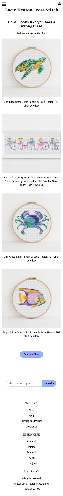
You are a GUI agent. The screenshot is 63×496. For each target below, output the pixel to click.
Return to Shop (31, 354)
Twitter (31, 458)
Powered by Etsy (31, 489)
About (32, 415)
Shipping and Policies (31, 421)
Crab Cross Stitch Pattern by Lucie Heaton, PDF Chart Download (31, 256)
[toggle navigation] (4, 4)
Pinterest (31, 447)
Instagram (32, 463)
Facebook (31, 441)
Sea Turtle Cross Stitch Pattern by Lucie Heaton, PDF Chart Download (31, 101)
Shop (31, 410)
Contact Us (31, 426)
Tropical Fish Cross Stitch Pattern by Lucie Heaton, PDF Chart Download (31, 332)
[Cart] (59, 5)
